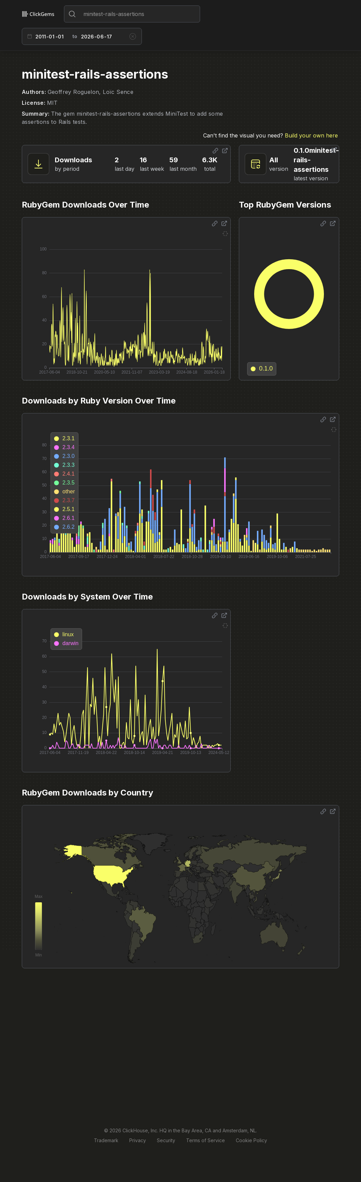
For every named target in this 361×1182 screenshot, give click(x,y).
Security (166, 1140)
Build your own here (311, 135)
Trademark (106, 1140)
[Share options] (215, 150)
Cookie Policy (251, 1140)
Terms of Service (205, 1140)
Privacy (137, 1140)
